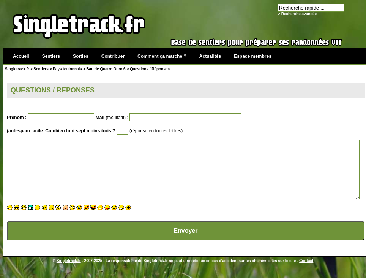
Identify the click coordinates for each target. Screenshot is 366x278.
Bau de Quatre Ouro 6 (105, 69)
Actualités (210, 56)
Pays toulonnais (68, 69)
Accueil (21, 56)
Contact (306, 272)
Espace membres (252, 56)
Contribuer (113, 56)
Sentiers (51, 56)
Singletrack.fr (17, 69)
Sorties (80, 56)
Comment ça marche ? (161, 56)
